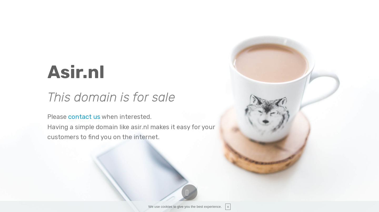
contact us (84, 116)
